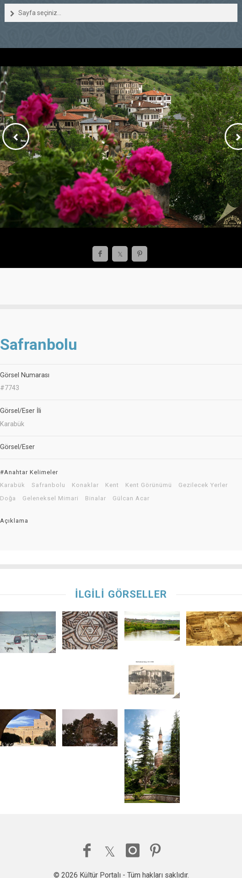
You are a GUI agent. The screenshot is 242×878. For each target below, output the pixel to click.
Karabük (12, 485)
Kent (112, 485)
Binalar (95, 498)
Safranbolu (48, 485)
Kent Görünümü (148, 485)
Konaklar (85, 485)
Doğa (8, 498)
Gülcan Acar (131, 498)
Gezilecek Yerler (203, 485)
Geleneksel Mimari (50, 498)
